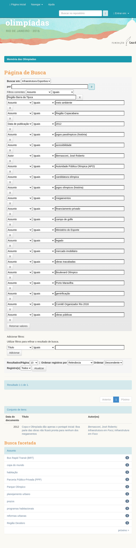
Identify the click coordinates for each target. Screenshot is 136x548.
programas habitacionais (20, 508)
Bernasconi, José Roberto (102, 426)
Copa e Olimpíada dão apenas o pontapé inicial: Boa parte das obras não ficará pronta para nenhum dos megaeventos (51, 430)
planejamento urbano (18, 494)
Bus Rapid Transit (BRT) (20, 457)
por (9, 86)
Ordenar (98, 362)
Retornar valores (18, 326)
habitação (12, 472)
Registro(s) (13, 368)
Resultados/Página (18, 362)
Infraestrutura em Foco (100, 430)
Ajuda (51, 4)
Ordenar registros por (54, 362)
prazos (10, 501)
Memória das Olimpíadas (21, 59)
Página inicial (18, 4)
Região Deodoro (16, 523)
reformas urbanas (16, 515)
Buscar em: (13, 81)
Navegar (37, 4)
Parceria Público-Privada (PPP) (24, 479)
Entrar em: (121, 13)
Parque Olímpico (16, 486)
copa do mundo (15, 465)
